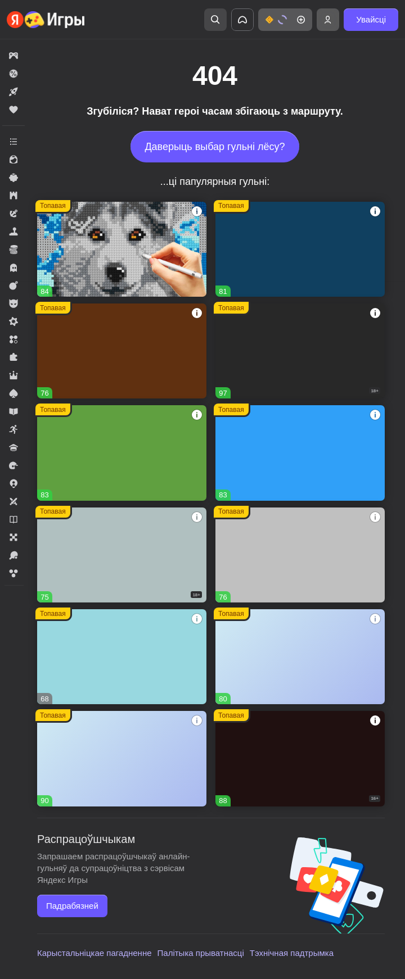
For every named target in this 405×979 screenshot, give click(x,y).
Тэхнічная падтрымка (292, 953)
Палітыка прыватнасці (201, 953)
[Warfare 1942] (121, 554)
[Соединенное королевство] (300, 452)
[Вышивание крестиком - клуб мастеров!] (121, 249)
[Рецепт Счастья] (121, 758)
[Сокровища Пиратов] (300, 758)
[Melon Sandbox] (300, 350)
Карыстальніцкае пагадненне (94, 953)
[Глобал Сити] (121, 350)
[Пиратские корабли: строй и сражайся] (300, 249)
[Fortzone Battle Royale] (121, 452)
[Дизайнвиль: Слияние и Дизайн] (300, 656)
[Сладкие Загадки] (121, 656)
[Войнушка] (300, 554)
